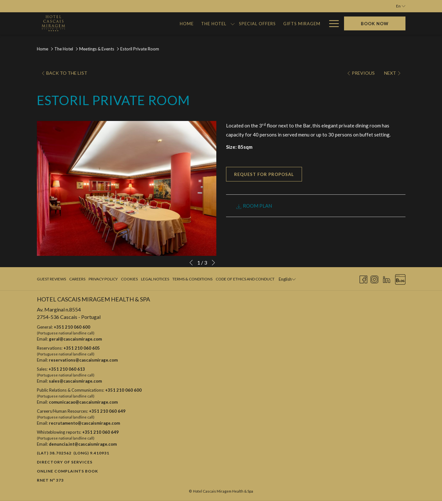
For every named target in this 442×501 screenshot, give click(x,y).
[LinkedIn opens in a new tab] (387, 278)
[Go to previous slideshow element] (191, 263)
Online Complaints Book (67, 471)
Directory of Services (64, 462)
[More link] (331, 23)
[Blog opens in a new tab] (400, 278)
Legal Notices (155, 279)
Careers (77, 279)
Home (42, 48)
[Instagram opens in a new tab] (374, 278)
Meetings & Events (96, 48)
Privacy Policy (103, 279)
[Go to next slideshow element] (213, 263)
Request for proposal (264, 174)
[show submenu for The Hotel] (144, 23)
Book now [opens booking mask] (375, 23)
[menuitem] (98, 23)
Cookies (129, 279)
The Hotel (63, 48)
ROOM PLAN (254, 206)
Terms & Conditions (192, 279)
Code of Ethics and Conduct (245, 279)
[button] (126, 188)
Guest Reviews (51, 279)
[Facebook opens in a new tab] (363, 278)
